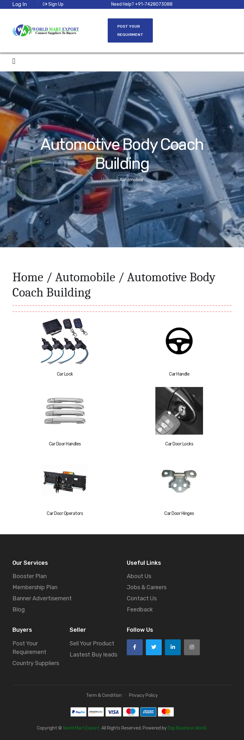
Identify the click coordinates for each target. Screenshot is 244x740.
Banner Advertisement (42, 598)
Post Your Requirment (130, 30)
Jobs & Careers (146, 587)
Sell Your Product (92, 643)
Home (27, 277)
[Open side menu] (13, 61)
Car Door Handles (65, 444)
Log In (19, 4)
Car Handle (179, 374)
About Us (139, 576)
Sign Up (53, 4)
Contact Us (142, 598)
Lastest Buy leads (93, 654)
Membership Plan (35, 587)
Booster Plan (29, 576)
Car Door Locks (179, 444)
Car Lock (65, 374)
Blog (18, 609)
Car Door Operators (65, 513)
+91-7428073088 (154, 4)
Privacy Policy (143, 695)
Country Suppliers (35, 663)
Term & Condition (104, 695)
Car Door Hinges (179, 513)
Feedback (140, 609)
